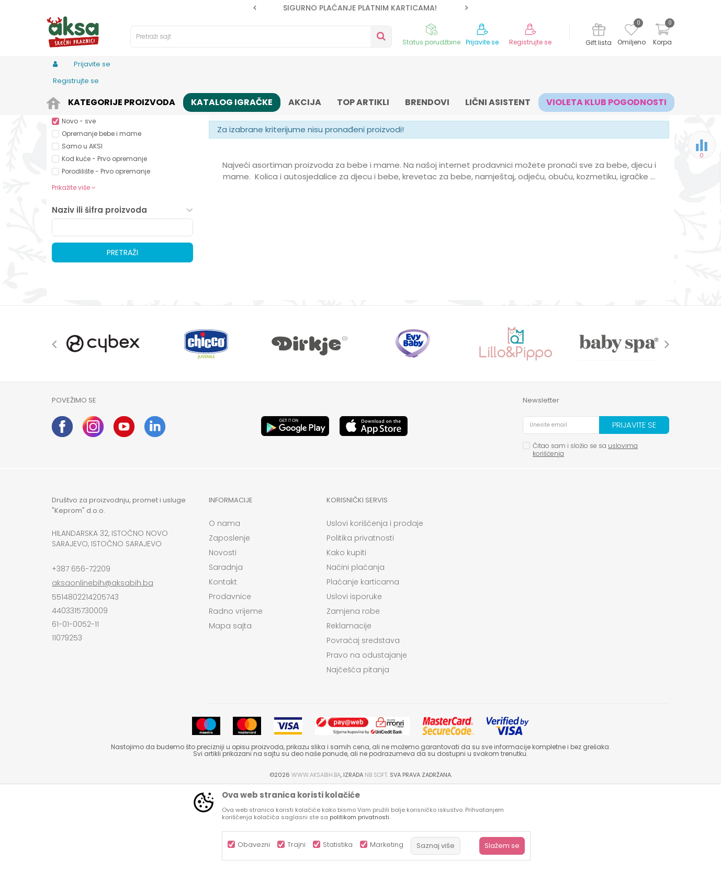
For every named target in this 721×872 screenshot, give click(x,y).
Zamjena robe (353, 692)
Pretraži (122, 333)
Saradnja (226, 648)
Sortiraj (405, 117)
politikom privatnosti (359, 817)
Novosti (222, 633)
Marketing (386, 844)
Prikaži (556, 117)
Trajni (296, 844)
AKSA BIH (66, 100)
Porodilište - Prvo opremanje (106, 252)
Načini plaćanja (355, 648)
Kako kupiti (346, 633)
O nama (224, 604)
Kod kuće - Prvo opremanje (104, 239)
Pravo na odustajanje (366, 736)
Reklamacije (348, 707)
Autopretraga (358, 117)
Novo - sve (79, 202)
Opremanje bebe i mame (101, 214)
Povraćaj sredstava (363, 721)
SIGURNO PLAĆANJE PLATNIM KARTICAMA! (360, 8)
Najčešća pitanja (357, 750)
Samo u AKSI (82, 227)
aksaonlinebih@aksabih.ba (102, 664)
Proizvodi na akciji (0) (107, 164)
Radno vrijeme (236, 692)
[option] (360, 8)
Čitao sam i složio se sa (585, 530)
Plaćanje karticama (362, 663)
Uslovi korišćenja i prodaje (374, 604)
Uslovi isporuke (354, 677)
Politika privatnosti (360, 619)
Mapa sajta (230, 707)
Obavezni (254, 844)
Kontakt (223, 663)
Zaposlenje (229, 619)
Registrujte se (530, 42)
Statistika (338, 844)
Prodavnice (230, 677)
